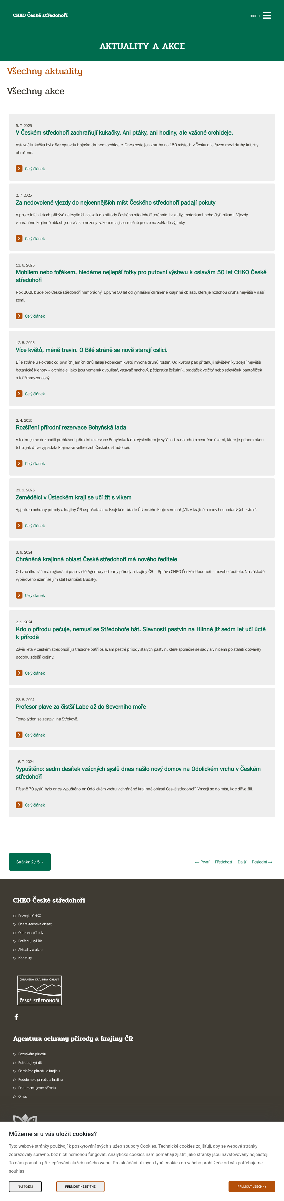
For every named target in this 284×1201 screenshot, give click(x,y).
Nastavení (25, 1187)
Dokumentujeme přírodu (37, 1088)
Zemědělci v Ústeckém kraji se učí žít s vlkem (73, 497)
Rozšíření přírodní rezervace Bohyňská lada (71, 427)
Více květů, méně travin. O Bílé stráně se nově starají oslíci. (92, 349)
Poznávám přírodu (32, 1054)
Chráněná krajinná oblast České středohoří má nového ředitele (96, 559)
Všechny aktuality (45, 71)
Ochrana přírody (30, 932)
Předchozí (223, 861)
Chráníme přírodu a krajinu (39, 1071)
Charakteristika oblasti (35, 924)
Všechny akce (35, 91)
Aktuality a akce (30, 949)
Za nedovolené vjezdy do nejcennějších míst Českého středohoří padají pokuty (115, 202)
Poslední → (262, 861)
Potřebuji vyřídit (30, 941)
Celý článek (30, 168)
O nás (22, 1096)
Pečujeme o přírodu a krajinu (40, 1079)
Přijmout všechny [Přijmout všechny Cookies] (251, 1187)
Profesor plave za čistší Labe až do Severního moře (81, 706)
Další (242, 861)
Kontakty (25, 958)
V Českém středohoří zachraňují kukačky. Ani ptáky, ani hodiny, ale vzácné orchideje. (124, 132)
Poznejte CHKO (29, 915)
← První (202, 861)
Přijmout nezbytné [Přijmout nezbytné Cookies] (80, 1187)
